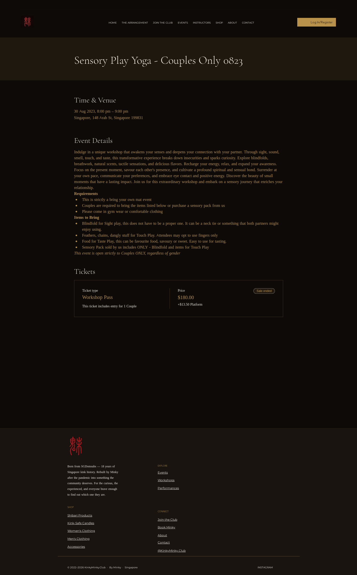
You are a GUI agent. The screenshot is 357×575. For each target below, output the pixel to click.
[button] (201, 23)
